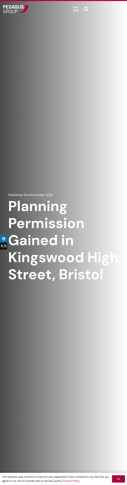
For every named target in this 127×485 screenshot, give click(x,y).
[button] (75, 9)
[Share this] (3, 246)
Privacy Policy (71, 481)
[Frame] (15, 9)
